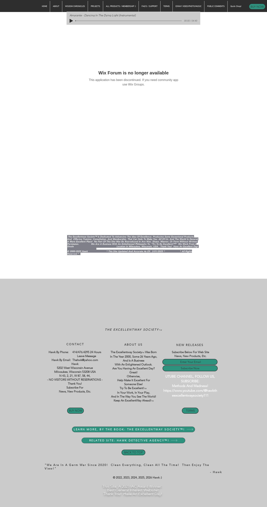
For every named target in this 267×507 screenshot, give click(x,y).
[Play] (71, 21)
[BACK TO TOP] (133, 452)
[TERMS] (190, 411)
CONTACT (75, 344)
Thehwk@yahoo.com (85, 360)
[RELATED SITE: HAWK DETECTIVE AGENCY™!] (133, 440)
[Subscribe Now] (190, 368)
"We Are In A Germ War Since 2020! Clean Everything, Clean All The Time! (113, 465)
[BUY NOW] (257, 7)
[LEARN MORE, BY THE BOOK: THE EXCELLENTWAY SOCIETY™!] (133, 429)
